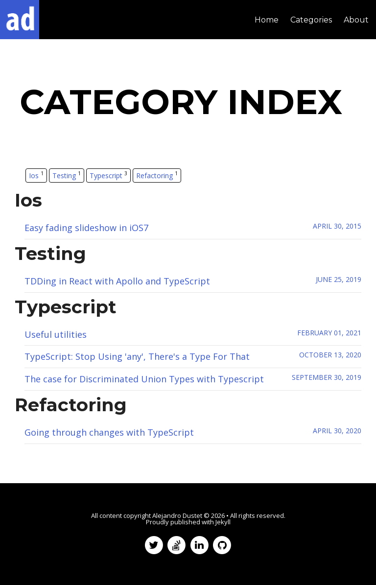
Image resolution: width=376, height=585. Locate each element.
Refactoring (157, 175)
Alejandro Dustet (177, 515)
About (356, 19)
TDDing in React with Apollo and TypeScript (117, 281)
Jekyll (223, 521)
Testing (66, 175)
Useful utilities (55, 334)
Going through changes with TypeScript (109, 432)
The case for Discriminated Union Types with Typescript (144, 379)
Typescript (108, 175)
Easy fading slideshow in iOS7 (86, 228)
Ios (36, 175)
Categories (311, 19)
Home (267, 19)
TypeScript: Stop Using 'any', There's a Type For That (137, 356)
